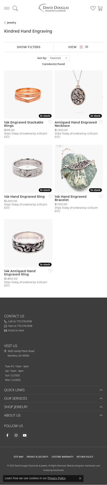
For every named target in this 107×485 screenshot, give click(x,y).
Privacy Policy (56, 478)
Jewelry (11, 22)
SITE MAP (18, 456)
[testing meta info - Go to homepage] (53, 8)
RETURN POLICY (85, 456)
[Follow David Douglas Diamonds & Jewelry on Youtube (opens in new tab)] (24, 435)
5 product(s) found (53, 64)
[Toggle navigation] (7, 8)
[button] (15, 8)
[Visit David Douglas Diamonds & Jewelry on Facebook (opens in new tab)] (7, 435)
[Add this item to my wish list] (49, 122)
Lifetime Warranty (62, 456)
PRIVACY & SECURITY (37, 456)
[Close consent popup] (80, 478)
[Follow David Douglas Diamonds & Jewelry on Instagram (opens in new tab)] (16, 435)
